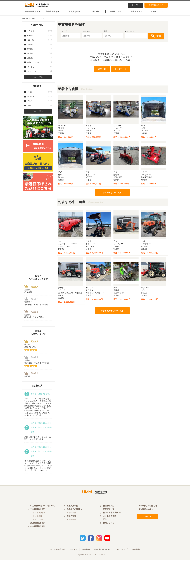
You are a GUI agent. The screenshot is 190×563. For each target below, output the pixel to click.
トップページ (120, 71)
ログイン (135, 5)
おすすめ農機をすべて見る (112, 313)
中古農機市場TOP (29, 20)
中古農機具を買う (38, 513)
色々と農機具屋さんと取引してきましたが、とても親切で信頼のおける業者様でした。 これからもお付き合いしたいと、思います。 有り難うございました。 (38, 467)
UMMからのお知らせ (148, 510)
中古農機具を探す (32, 14)
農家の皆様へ (72, 520)
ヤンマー (39, 98)
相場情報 (95, 14)
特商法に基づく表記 (103, 553)
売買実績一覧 (108, 513)
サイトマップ (122, 553)
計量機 (39, 60)
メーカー (86, 33)
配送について (108, 524)
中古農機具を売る (38, 530)
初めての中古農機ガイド (113, 517)
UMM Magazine (146, 513)
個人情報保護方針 (57, 553)
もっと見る (38, 79)
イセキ (39, 103)
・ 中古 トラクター (38, 517)
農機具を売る (74, 14)
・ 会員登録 (71, 517)
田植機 (39, 37)
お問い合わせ (108, 527)
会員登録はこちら (156, 5)
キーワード (129, 33)
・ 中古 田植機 (36, 520)
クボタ (39, 94)
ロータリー (39, 69)
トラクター (39, 33)
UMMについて (157, 14)
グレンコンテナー (39, 73)
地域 (105, 33)
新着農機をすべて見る (112, 195)
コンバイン (39, 42)
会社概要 (74, 553)
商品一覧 (102, 71)
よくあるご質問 (109, 520)
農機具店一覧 (116, 14)
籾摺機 (39, 51)
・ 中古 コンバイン (38, 524)
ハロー (39, 46)
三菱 (39, 107)
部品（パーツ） (39, 64)
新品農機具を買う (38, 527)
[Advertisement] (38, 234)
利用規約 (86, 553)
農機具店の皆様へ (74, 513)
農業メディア (136, 14)
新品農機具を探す (53, 14)
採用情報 (136, 553)
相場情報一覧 (108, 510)
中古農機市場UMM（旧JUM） (43, 510)
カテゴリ (65, 33)
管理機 (39, 55)
